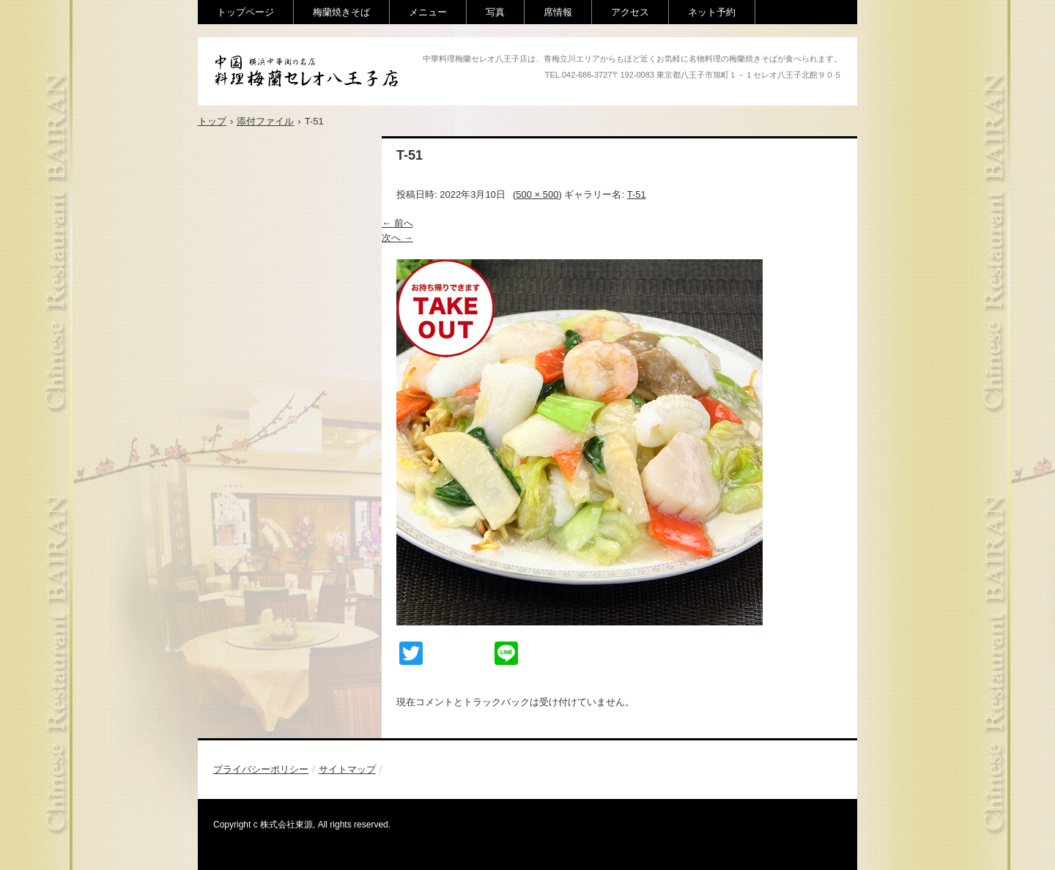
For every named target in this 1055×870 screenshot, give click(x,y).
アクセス (630, 12)
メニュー (428, 12)
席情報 (558, 12)
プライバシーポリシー (260, 769)
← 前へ (397, 223)
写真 (495, 12)
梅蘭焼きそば (341, 12)
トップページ (245, 12)
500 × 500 (537, 194)
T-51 (636, 194)
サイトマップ (347, 769)
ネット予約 (712, 12)
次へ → (397, 237)
